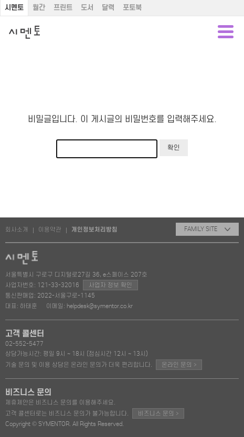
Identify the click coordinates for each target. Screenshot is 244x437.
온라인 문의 (179, 364)
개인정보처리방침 (94, 229)
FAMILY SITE (207, 229)
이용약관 (49, 229)
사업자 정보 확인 (110, 285)
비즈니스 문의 (158, 413)
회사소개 (16, 229)
